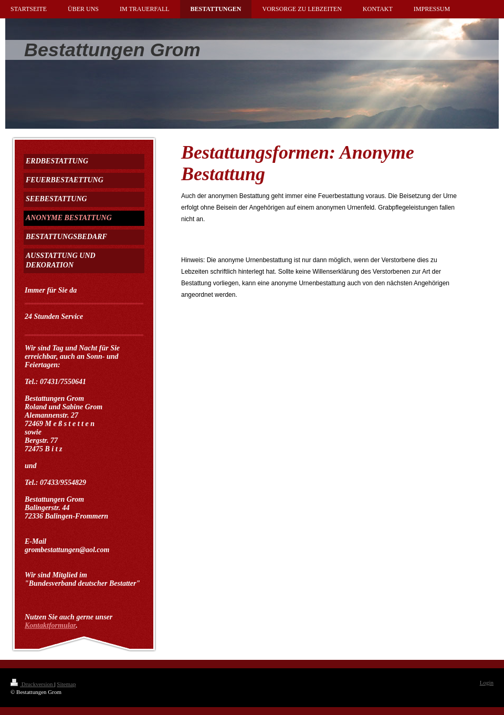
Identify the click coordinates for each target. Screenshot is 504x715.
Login (487, 682)
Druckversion (32, 684)
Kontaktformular (50, 625)
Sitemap (66, 684)
